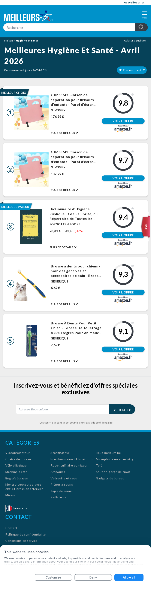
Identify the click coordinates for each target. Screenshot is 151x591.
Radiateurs (59, 497)
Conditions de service (21, 540)
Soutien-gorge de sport (113, 472)
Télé (99, 465)
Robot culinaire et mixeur (69, 465)
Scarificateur (60, 452)
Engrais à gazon (16, 478)
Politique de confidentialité (25, 534)
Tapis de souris (62, 491)
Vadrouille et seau (64, 478)
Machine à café (16, 472)
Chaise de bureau (18, 459)
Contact (11, 528)
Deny (93, 577)
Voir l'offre (123, 121)
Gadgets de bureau (110, 478)
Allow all (129, 577)
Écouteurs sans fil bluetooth (72, 459)
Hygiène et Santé (27, 40)
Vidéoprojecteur (17, 452)
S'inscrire (122, 409)
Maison (8, 40)
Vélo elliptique (16, 465)
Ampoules (58, 472)
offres (134, 2)
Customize (53, 577)
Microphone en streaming (115, 459)
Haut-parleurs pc (108, 452)
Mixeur (10, 495)
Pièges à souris (62, 484)
